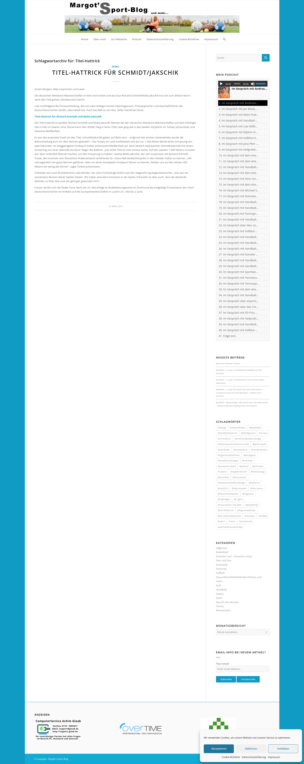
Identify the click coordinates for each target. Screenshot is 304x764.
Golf (218, 585)
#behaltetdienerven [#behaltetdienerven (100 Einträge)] (227, 432)
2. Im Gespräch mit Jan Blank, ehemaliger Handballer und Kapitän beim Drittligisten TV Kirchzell (239, 109)
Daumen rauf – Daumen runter (234, 556)
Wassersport (223, 610)
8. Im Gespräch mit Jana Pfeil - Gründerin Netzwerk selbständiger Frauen (239, 144)
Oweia (219, 594)
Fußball (220, 573)
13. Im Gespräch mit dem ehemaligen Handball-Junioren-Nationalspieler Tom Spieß (239, 173)
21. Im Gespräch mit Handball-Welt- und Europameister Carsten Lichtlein (239, 219)
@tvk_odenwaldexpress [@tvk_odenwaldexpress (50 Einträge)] (229, 515)
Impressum (274, 757)
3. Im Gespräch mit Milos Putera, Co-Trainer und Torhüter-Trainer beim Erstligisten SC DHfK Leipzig (239, 114)
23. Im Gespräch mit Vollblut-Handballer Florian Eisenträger (239, 231)
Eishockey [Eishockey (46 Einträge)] (249, 515)
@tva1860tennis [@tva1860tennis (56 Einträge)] (226, 510)
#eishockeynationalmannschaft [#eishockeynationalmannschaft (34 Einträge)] (233, 444)
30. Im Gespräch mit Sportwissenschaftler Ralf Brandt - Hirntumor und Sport (239, 272)
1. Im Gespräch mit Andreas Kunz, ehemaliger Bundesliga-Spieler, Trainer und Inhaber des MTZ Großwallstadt (239, 103)
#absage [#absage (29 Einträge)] (222, 427)
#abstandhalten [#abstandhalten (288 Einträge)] (238, 427)
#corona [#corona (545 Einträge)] (263, 432)
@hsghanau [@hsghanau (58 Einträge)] (248, 493)
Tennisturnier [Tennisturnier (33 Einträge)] (245, 521)
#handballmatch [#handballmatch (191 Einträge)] (259, 449)
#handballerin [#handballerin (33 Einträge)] (240, 449)
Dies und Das (224, 560)
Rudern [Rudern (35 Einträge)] (221, 521)
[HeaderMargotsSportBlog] (152, 17)
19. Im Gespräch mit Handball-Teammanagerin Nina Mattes (239, 208)
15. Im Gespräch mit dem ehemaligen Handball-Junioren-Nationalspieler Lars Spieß (239, 184)
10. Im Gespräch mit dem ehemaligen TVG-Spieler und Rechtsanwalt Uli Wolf (239, 155)
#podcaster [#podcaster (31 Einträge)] (258, 466)
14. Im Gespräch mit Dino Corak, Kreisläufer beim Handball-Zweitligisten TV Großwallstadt (239, 179)
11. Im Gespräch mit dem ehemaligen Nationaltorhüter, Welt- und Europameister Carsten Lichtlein (239, 161)
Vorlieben (283, 748)
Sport (115, 66)
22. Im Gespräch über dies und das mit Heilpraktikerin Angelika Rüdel (239, 225)
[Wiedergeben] (221, 84)
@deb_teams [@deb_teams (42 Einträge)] (256, 488)
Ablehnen (251, 748)
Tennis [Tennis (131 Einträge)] (232, 521)
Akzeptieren (218, 748)
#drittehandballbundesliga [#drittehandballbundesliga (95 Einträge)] (248, 438)
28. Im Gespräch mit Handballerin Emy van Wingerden (239, 260)
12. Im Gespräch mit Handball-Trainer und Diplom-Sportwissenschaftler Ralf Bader (239, 167)
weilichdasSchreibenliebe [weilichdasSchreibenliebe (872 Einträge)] (230, 526)
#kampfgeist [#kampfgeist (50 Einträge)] (249, 455)
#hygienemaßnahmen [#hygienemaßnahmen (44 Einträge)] (229, 455)
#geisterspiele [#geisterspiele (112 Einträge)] (260, 444)
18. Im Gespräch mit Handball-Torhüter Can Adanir (239, 202)
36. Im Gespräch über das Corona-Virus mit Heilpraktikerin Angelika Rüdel (239, 307)
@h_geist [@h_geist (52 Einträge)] (238, 499)
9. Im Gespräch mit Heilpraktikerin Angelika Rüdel (239, 149)
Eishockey (221, 564)
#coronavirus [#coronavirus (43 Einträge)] (224, 438)
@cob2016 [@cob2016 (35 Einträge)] (223, 488)
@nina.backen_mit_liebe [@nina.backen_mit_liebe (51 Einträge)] (230, 504)
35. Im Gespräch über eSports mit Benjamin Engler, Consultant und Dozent (239, 301)
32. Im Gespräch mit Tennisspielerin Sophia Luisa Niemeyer (239, 283)
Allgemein (222, 548)
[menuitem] (84, 39)
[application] (242, 84)
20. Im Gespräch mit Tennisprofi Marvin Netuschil (239, 213)
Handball (221, 589)
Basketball (222, 552)
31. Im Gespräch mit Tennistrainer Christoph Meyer (239, 278)
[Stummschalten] (253, 84)
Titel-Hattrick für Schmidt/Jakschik (115, 72)
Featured (221, 568)
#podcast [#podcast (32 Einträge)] (244, 466)
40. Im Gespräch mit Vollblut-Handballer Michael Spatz (239, 330)
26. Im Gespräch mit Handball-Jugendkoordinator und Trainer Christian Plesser (239, 248)
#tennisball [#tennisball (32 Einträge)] (223, 477)
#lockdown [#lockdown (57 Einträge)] (247, 460)
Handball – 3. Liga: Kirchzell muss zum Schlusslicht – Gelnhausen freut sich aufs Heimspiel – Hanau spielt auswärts (239, 392)
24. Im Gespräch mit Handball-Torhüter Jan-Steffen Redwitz (239, 237)
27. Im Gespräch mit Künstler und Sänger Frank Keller (239, 254)
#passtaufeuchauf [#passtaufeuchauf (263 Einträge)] (227, 466)
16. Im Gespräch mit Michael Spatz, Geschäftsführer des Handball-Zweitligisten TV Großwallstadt (239, 190)
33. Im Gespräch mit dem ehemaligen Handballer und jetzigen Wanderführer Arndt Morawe (239, 289)
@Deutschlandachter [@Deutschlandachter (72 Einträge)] (228, 493)
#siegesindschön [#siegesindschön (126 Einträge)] (238, 471)
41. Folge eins (227, 336)
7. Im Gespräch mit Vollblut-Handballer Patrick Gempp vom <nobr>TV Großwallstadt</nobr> (239, 138)
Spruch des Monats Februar (228, 363)
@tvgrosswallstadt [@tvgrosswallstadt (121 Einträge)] (246, 510)
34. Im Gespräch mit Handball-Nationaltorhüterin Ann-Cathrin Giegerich (239, 295)
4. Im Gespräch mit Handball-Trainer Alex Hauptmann (239, 120)
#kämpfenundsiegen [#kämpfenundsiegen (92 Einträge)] (228, 460)
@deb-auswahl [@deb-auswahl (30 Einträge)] (239, 488)
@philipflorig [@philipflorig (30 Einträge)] (251, 504)
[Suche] (223, 39)
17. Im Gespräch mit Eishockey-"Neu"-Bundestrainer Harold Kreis (239, 196)
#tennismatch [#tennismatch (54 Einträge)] (239, 477)
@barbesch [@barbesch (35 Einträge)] (254, 482)
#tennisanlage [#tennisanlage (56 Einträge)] (258, 471)
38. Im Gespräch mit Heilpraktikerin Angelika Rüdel (239, 318)
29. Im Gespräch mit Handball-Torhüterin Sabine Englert (239, 266)
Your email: (222, 663)
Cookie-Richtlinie (231, 757)
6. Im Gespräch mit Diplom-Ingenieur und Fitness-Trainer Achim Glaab (239, 132)
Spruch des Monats (227, 602)
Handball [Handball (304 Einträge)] (262, 515)
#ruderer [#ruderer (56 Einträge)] (222, 471)
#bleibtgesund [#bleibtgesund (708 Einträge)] (248, 432)
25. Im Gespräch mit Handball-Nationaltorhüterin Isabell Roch (239, 243)
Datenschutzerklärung (254, 757)
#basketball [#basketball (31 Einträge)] (255, 427)
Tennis (220, 606)
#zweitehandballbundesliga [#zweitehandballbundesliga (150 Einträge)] (231, 482)
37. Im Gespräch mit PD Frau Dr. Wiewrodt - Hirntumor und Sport (239, 312)
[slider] (237, 83)
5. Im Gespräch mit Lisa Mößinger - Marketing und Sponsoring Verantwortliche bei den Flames (239, 126)
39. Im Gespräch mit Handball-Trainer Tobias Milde (239, 324)
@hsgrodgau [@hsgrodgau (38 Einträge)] (224, 499)
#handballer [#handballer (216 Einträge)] (224, 449)
